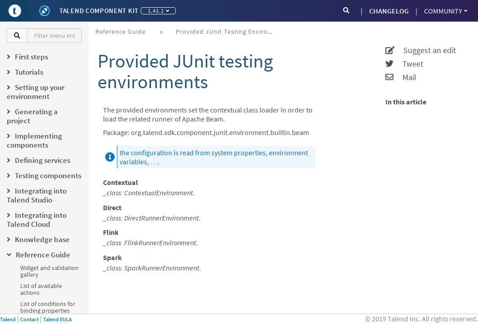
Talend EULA (57, 319)
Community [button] (445, 10)
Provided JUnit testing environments (228, 31)
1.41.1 (158, 10)
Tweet (404, 63)
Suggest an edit (420, 50)
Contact (29, 319)
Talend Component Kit (98, 10)
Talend (8, 319)
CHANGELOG (389, 10)
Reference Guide (120, 31)
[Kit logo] (44, 11)
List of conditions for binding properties (47, 307)
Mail (400, 77)
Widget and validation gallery (49, 271)
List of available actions (41, 289)
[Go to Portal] (15, 11)
